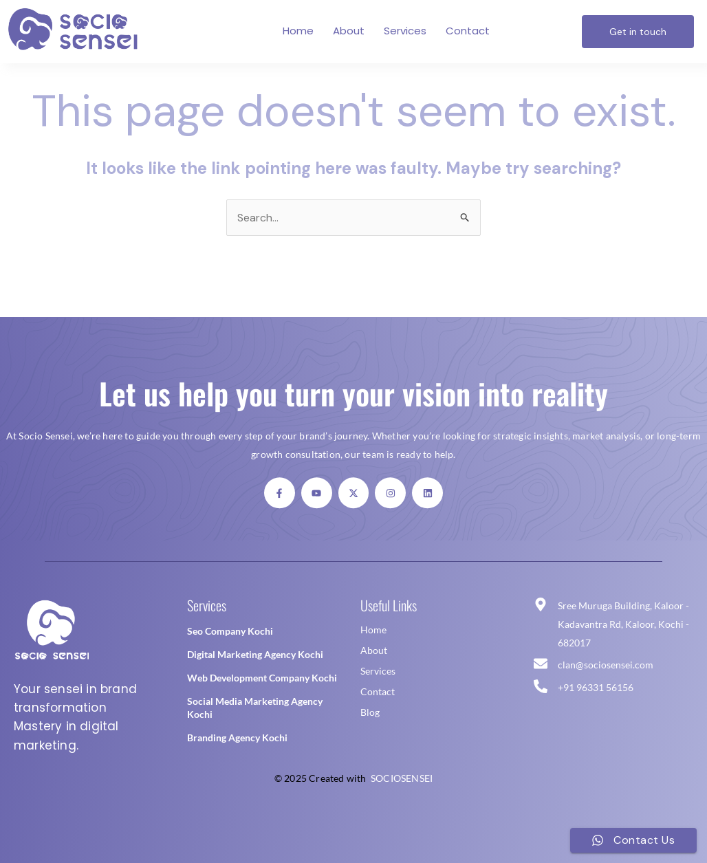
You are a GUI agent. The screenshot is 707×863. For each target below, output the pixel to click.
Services (405, 30)
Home (298, 30)
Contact (468, 30)
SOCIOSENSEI (402, 778)
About (349, 30)
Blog (370, 712)
